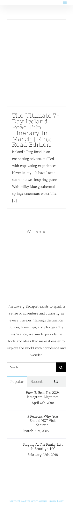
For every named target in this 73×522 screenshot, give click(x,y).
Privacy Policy (56, 501)
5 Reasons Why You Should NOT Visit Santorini (42, 420)
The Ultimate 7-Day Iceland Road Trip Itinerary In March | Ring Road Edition (36, 130)
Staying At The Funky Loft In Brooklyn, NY (43, 446)
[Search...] (31, 367)
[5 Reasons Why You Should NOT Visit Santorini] (15, 418)
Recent (36, 381)
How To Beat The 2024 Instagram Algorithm (43, 394)
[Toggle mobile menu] (65, 2)
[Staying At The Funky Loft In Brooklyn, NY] (15, 446)
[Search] (61, 367)
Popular (17, 381)
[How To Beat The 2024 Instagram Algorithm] (15, 394)
